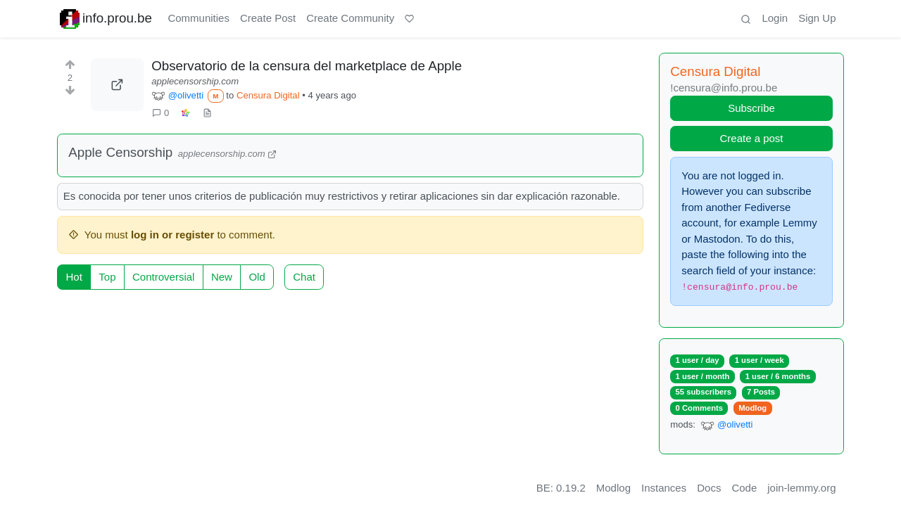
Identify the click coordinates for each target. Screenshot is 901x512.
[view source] (207, 113)
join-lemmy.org (801, 488)
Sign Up (817, 18)
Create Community (350, 18)
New (221, 277)
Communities (198, 18)
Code (744, 488)
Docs (709, 488)
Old (256, 277)
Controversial (163, 277)
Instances (663, 488)
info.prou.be (106, 18)
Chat (304, 277)
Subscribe (751, 108)
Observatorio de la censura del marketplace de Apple (306, 65)
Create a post (751, 138)
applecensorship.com (195, 81)
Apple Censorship (120, 152)
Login (775, 18)
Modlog (752, 408)
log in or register (172, 235)
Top (107, 277)
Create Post (268, 18)
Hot (74, 277)
